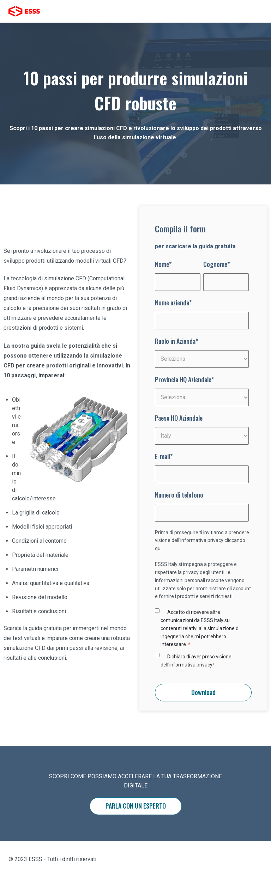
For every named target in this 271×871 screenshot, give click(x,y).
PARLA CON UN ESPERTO (136, 805)
